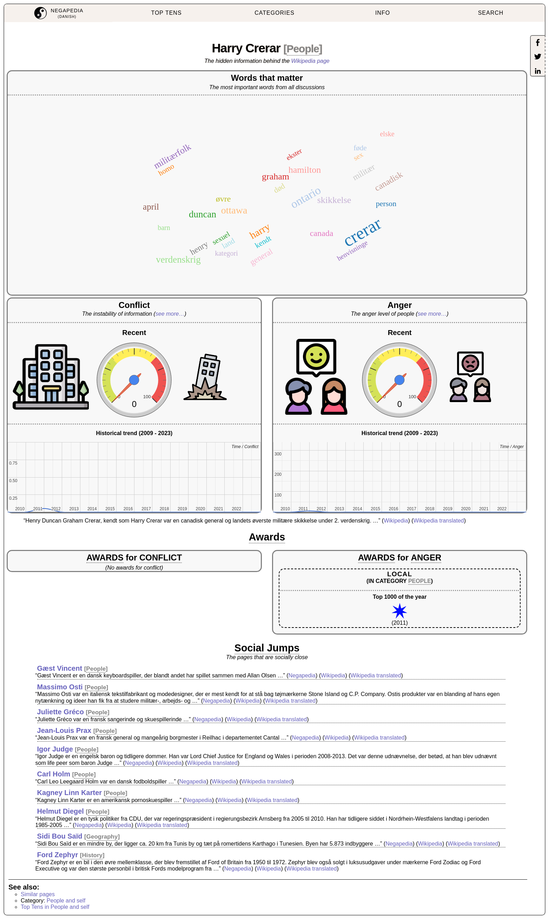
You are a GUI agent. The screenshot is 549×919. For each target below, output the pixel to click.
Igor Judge (55, 749)
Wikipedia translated (439, 521)
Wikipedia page (310, 61)
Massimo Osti (60, 687)
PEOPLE (419, 581)
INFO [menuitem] (382, 13)
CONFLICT (160, 557)
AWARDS (104, 557)
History (92, 855)
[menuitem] (58, 13)
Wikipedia (396, 521)
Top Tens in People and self (55, 907)
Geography (102, 836)
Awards (267, 537)
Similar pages (38, 894)
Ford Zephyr (57, 855)
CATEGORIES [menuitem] (274, 13)
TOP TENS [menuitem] (166, 13)
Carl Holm (53, 774)
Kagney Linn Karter (69, 792)
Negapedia (302, 675)
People (303, 48)
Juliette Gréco (60, 712)
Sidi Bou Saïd (59, 836)
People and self (66, 901)
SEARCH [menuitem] (491, 13)
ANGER (426, 557)
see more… (170, 314)
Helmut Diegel (60, 811)
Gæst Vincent (59, 668)
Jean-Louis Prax (64, 730)
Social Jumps (267, 648)
